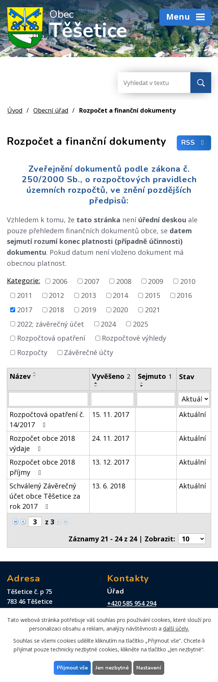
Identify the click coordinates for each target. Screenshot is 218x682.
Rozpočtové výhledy (134, 338)
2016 (184, 295)
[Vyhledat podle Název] (48, 399)
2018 (56, 309)
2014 (120, 295)
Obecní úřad (50, 110)
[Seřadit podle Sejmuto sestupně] (142, 386)
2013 (88, 295)
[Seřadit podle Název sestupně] (35, 375)
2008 (123, 280)
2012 (56, 295)
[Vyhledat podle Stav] (194, 399)
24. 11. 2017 (110, 438)
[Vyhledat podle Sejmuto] (156, 399)
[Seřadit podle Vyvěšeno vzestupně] (96, 382)
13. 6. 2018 (108, 485)
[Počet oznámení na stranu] (192, 538)
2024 (108, 323)
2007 (91, 280)
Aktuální (192, 414)
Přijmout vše (72, 667)
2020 (120, 309)
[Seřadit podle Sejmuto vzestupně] (142, 382)
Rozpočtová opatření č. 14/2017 (46, 419)
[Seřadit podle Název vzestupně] (35, 372)
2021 (152, 309)
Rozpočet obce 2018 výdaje (42, 443)
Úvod (14, 110)
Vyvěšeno (111, 376)
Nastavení (148, 667)
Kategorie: (23, 280)
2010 (187, 280)
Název (20, 376)
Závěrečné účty (88, 352)
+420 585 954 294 (131, 603)
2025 (140, 323)
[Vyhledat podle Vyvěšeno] (112, 399)
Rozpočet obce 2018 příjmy (42, 467)
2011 (24, 295)
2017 (24, 309)
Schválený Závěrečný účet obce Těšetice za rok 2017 (44, 496)
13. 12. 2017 (110, 462)
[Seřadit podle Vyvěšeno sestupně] (96, 386)
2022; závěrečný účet (50, 323)
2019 (88, 309)
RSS (194, 142)
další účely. (176, 628)
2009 (155, 280)
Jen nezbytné (112, 667)
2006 (59, 280)
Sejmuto (155, 376)
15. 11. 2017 (110, 414)
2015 (152, 295)
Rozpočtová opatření (51, 338)
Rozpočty (32, 352)
